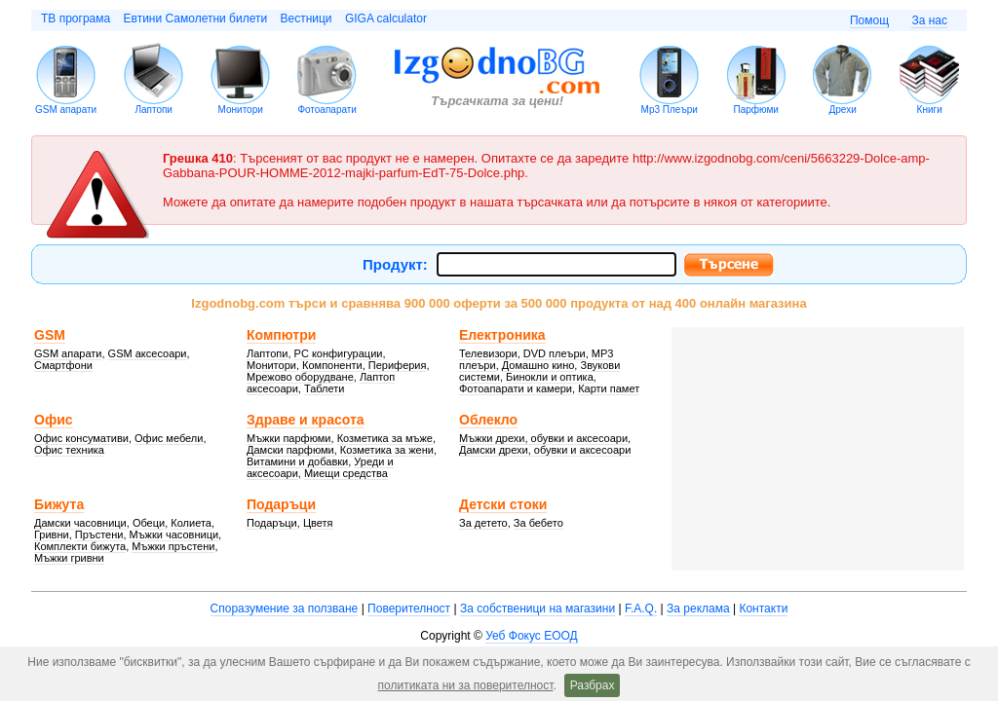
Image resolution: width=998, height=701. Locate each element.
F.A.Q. (641, 608)
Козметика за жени (387, 450)
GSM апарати (65, 109)
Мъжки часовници (174, 534)
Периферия (397, 365)
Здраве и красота (306, 419)
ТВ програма (75, 18)
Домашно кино (538, 365)
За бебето (538, 523)
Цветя (318, 523)
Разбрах (592, 685)
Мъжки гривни (69, 558)
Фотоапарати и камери (515, 388)
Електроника (502, 335)
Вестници (305, 18)
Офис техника (69, 450)
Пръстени (99, 534)
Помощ (869, 20)
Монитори (240, 109)
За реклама (698, 608)
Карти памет (608, 388)
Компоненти (332, 365)
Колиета (191, 523)
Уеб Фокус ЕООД (531, 636)
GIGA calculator (386, 18)
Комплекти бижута (80, 546)
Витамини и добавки (297, 461)
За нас (929, 20)
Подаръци (281, 504)
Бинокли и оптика (550, 377)
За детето (483, 523)
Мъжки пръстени (173, 546)
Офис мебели (168, 438)
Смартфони (63, 365)
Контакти (763, 608)
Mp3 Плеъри (669, 109)
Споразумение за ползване (285, 608)
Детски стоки (503, 504)
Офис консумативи (81, 438)
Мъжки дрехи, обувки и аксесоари (543, 438)
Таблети (324, 388)
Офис (53, 419)
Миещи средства (346, 473)
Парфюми (755, 109)
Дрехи (843, 109)
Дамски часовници (80, 523)
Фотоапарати (327, 109)
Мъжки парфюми (289, 438)
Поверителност (408, 608)
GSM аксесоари (147, 353)
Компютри (281, 335)
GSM (49, 335)
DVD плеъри (554, 353)
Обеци (149, 523)
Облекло (488, 419)
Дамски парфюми (290, 450)
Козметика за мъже (385, 438)
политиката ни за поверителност (466, 685)
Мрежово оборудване (300, 377)
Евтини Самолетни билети (196, 18)
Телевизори (488, 353)
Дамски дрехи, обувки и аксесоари (545, 450)
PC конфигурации (338, 353)
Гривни (51, 534)
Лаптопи (153, 109)
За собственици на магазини (537, 608)
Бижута (59, 504)
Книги (929, 109)
